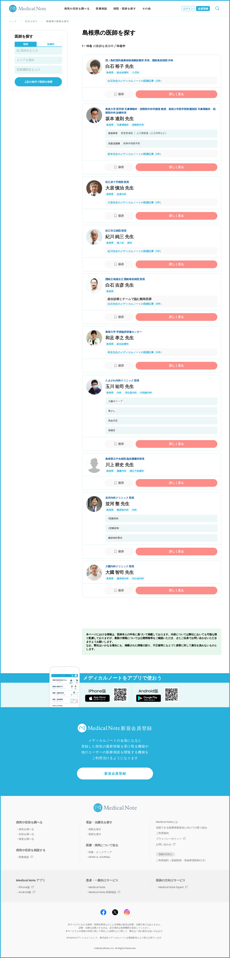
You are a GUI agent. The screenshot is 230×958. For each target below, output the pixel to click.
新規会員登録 (115, 773)
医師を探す (31, 21)
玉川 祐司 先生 (119, 386)
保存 (121, 94)
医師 (25, 44)
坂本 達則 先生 (119, 119)
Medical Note (97, 887)
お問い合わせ (165, 844)
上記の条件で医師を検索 (38, 81)
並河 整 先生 (117, 504)
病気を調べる (26, 829)
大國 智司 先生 (119, 572)
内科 (119, 392)
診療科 (50, 44)
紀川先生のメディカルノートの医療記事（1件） (135, 251)
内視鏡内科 (146, 392)
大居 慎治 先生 (119, 188)
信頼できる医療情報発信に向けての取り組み (181, 827)
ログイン (188, 8)
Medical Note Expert (173, 887)
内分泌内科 (138, 578)
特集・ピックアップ (100, 852)
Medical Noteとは (167, 822)
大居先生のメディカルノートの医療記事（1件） (135, 202)
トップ (13, 21)
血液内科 (121, 194)
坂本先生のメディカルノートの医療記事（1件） (135, 154)
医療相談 (101, 8)
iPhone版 (26, 887)
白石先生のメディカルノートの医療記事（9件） (135, 304)
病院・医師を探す (124, 8)
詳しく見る (176, 94)
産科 (129, 243)
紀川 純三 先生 (119, 237)
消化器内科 (131, 392)
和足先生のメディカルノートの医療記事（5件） (135, 352)
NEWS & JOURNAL (99, 857)
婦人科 (120, 243)
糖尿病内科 (123, 510)
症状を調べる (26, 834)
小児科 (135, 72)
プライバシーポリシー (171, 839)
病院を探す (95, 829)
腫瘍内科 (121, 471)
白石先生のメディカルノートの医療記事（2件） (135, 81)
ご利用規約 (162, 833)
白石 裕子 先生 (119, 66)
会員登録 (203, 8)
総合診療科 (123, 72)
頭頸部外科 (138, 125)
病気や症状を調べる (77, 8)
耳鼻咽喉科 (123, 125)
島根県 (109, 72)
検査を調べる (26, 839)
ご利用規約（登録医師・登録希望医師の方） (181, 860)
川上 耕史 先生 (119, 465)
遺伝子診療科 (137, 471)
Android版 (27, 892)
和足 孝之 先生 (119, 338)
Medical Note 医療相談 (104, 892)
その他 (146, 8)
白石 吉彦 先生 (119, 285)
